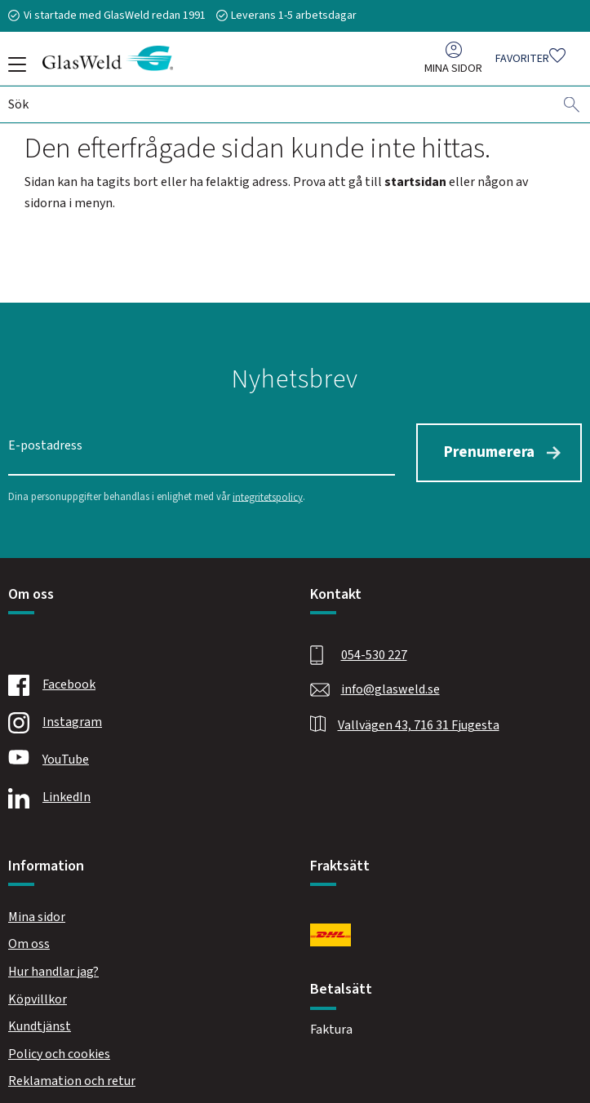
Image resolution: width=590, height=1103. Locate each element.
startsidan (415, 182)
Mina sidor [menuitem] (453, 72)
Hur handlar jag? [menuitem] (53, 966)
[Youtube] (140, 754)
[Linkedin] (140, 792)
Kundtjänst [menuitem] (39, 1021)
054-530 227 (374, 649)
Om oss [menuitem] (29, 938)
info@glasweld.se (390, 684)
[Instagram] (140, 717)
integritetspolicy (268, 491)
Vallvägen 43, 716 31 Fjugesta (418, 720)
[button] (14, 70)
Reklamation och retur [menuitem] (71, 1075)
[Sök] (572, 108)
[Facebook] (140, 679)
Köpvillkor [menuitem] (37, 994)
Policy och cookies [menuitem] (59, 1048)
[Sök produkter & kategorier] (281, 108)
